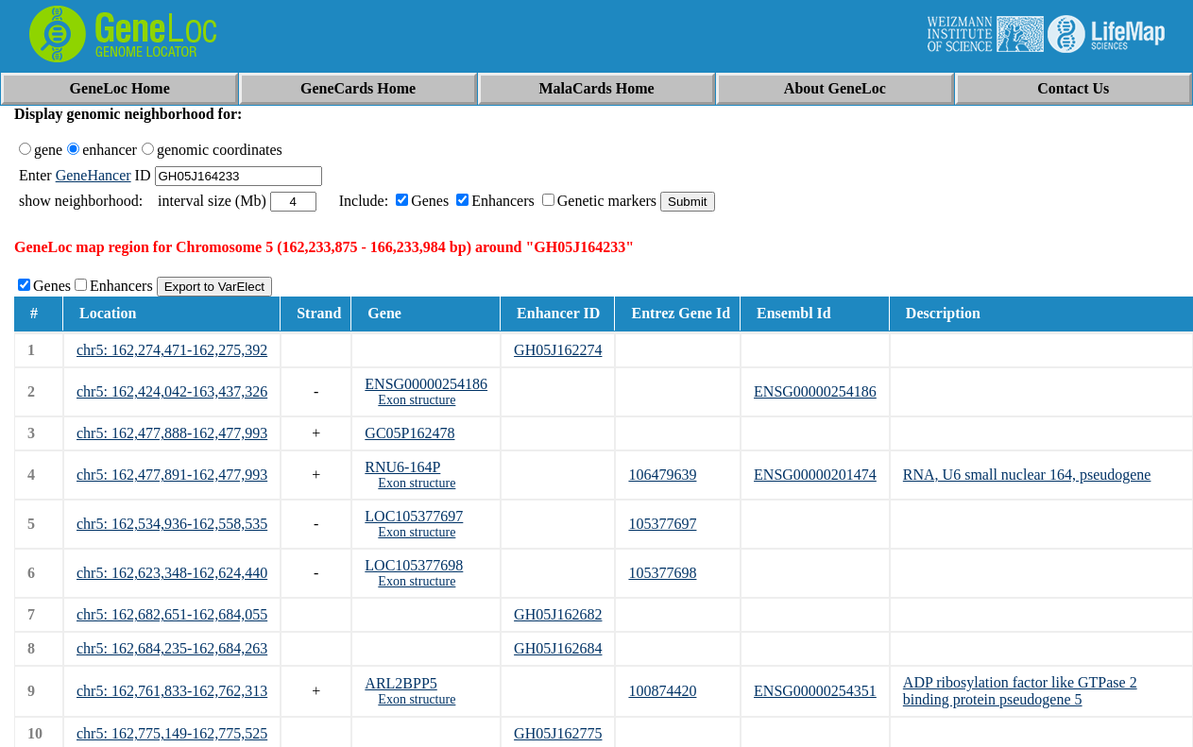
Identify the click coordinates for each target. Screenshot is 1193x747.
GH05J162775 (558, 733)
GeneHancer (93, 175)
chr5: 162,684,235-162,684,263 (172, 648)
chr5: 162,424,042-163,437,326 (172, 391)
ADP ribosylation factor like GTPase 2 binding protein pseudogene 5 (1020, 690)
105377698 (662, 573)
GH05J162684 (558, 648)
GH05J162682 (558, 614)
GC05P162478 (409, 433)
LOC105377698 (414, 565)
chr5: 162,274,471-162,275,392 (172, 350)
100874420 (662, 691)
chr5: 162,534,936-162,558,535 (172, 524)
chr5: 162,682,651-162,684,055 (172, 614)
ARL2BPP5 (400, 683)
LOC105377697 (414, 516)
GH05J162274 (558, 350)
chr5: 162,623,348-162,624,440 (172, 573)
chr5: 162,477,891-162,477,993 (172, 475)
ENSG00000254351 (815, 691)
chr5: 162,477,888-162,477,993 (172, 433)
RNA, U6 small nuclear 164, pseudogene (1027, 475)
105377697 (662, 524)
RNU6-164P (402, 467)
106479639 (662, 475)
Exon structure (416, 400)
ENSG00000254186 (426, 384)
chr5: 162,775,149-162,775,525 (172, 733)
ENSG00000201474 (815, 475)
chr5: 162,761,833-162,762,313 (172, 691)
